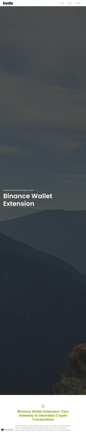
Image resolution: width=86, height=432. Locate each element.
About (70, 3)
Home (62, 3)
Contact (78, 3)
